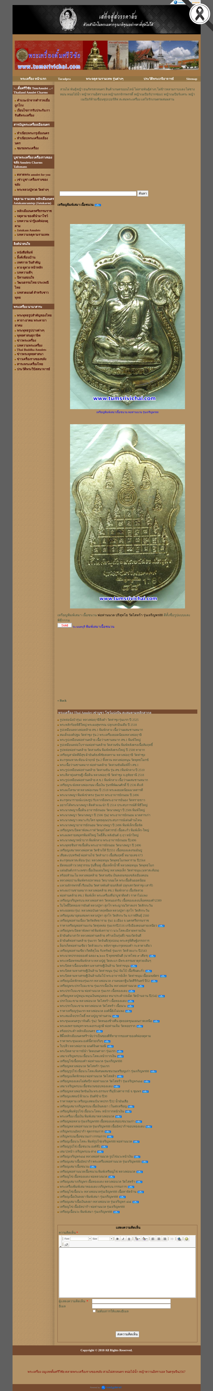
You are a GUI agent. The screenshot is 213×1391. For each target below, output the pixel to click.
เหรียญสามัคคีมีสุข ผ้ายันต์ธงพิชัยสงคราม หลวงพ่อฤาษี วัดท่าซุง (102, 755)
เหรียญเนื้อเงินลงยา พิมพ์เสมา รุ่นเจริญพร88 (89, 1196)
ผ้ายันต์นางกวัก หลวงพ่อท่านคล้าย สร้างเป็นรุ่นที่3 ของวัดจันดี (101, 935)
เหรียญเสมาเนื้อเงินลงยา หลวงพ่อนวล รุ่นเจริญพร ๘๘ (95, 1201)
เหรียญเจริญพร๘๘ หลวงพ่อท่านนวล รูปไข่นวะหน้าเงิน (96, 1156)
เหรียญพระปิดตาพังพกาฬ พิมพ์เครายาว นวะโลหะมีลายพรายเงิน (103, 930)
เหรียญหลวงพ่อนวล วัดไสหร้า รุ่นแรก (85, 1066)
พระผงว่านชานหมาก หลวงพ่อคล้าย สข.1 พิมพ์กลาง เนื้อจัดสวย (101, 890)
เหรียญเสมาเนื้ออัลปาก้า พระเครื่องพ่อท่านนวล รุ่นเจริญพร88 (100, 1161)
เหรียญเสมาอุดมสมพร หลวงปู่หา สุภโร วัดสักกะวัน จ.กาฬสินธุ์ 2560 (104, 915)
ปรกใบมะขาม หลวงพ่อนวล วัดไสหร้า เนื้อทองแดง (93, 1001)
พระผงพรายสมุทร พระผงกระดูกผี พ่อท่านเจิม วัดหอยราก (97, 1026)
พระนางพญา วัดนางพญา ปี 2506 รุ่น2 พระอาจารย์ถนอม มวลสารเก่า (105, 815)
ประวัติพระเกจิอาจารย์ (159, 79)
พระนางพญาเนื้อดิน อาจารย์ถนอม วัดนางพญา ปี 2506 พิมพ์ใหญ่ (102, 810)
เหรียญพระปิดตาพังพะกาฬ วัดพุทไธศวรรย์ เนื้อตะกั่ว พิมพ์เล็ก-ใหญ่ (104, 830)
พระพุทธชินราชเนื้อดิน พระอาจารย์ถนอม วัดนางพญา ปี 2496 (100, 845)
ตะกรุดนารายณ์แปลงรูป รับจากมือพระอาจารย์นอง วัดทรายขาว (102, 800)
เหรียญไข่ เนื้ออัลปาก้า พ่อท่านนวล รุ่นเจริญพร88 (92, 1206)
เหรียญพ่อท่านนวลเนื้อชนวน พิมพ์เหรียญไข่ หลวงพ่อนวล (97, 1171)
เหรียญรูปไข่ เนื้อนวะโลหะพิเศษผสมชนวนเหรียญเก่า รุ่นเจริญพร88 (104, 1071)
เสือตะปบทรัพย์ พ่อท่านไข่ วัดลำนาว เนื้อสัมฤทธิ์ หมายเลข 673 (101, 855)
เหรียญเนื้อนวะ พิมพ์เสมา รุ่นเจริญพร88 (86, 1211)
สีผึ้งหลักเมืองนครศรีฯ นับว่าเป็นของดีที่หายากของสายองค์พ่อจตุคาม (105, 1036)
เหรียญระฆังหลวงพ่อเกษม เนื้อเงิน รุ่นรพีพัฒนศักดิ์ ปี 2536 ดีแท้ (101, 785)
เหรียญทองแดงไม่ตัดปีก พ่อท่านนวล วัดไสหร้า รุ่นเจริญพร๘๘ (101, 1081)
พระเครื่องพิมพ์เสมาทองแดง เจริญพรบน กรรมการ (93, 1186)
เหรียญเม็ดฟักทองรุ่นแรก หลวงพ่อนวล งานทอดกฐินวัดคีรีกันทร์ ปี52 (105, 980)
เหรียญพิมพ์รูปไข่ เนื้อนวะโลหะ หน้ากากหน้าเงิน (92, 1111)
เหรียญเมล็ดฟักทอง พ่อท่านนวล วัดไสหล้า (88, 1076)
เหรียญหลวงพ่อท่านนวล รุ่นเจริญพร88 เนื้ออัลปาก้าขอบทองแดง (102, 1126)
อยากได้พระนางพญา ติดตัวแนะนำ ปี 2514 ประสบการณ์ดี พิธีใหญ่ (104, 805)
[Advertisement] (127, 114)
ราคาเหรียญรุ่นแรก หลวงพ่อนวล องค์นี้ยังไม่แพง (92, 1011)
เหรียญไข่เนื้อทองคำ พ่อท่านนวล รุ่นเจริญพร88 (91, 1061)
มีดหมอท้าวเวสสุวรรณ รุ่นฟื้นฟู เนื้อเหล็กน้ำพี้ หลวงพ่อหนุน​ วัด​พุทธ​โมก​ (107, 865)
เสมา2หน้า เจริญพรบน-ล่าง (78, 1151)
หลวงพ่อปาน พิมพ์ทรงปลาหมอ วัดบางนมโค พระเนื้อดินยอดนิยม (103, 880)
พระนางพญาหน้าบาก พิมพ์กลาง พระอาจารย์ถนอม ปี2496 (98, 840)
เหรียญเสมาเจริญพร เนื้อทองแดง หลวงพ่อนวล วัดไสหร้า (97, 1181)
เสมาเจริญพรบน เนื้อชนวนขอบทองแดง (86, 1086)
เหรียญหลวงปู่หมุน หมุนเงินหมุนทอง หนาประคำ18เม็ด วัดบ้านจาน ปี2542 (108, 996)
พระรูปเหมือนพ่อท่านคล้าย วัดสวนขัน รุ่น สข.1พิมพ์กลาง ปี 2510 (102, 770)
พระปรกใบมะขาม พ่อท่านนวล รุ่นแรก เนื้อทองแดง (93, 991)
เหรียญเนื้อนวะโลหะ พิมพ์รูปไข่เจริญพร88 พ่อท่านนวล (96, 1141)
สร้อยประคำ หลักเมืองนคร (77, 1031)
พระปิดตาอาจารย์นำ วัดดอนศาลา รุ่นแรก (88, 1051)
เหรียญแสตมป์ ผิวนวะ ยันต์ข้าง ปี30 (83, 1096)
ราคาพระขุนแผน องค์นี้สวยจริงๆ (81, 1041)
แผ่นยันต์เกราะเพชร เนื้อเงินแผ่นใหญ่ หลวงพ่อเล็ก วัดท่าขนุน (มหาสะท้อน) (109, 870)
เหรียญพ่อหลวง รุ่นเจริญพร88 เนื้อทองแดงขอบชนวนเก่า (97, 1121)
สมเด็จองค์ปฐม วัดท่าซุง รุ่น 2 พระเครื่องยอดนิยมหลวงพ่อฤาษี (101, 734)
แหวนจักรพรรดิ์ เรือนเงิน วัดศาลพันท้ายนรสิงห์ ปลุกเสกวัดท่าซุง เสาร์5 (106, 885)
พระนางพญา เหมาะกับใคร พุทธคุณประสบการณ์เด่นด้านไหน (101, 820)
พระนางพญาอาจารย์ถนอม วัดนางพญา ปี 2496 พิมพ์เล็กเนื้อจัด (101, 825)
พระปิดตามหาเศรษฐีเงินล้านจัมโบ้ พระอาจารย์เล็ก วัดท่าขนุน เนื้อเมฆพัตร (109, 975)
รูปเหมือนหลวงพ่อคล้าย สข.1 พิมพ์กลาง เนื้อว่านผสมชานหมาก (101, 729)
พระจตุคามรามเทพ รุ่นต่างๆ (104, 79)
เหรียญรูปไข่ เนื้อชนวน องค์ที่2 (80, 1146)
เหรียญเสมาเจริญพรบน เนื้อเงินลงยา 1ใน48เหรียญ (93, 1106)
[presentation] (124, 1322)
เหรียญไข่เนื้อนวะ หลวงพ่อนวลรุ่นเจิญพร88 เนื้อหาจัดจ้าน (98, 1191)
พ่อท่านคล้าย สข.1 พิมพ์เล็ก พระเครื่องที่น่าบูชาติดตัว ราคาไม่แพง (103, 895)
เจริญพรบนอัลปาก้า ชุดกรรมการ (82, 1131)
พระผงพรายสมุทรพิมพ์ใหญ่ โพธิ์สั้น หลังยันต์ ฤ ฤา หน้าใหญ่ (99, 835)
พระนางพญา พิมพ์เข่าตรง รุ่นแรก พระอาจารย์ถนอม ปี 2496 (99, 795)
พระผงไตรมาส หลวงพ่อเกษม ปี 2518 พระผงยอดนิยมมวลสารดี (101, 790)
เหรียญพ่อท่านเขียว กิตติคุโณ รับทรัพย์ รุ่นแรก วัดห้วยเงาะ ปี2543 (103, 950)
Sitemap (191, 79)
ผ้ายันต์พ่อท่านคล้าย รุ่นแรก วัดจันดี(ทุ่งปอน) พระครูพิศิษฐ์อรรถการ (104, 940)
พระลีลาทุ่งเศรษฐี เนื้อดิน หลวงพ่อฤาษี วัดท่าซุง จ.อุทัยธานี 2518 (102, 775)
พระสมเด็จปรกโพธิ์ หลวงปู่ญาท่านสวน (85, 1016)
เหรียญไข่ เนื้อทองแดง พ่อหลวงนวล (83, 1176)
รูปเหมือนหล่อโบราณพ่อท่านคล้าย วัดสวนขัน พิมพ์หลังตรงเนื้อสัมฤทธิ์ (106, 745)
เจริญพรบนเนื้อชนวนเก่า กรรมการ (83, 1136)
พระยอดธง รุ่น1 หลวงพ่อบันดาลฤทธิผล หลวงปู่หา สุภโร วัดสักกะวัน (104, 910)
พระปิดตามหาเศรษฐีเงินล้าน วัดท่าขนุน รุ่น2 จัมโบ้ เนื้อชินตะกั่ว (102, 970)
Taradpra (64, 79)
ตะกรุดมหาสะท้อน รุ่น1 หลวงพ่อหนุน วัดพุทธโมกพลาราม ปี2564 (102, 860)
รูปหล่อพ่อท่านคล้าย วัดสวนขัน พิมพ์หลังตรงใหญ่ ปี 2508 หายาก (102, 750)
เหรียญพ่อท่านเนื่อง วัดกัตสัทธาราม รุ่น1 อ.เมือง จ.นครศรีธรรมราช (104, 920)
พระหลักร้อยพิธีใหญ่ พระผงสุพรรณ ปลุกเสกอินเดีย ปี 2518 (98, 724)
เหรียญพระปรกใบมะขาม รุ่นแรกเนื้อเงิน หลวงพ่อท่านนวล (98, 986)
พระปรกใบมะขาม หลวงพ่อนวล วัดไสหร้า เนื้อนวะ (93, 1006)
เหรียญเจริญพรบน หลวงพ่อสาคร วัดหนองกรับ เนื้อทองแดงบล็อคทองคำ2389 (111, 900)
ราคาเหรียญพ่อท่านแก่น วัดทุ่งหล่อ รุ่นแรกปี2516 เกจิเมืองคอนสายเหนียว (108, 925)
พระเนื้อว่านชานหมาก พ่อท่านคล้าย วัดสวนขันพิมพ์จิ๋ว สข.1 (99, 765)
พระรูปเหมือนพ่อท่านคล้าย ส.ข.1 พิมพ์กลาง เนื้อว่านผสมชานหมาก (104, 780)
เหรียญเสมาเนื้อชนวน (74, 1166)
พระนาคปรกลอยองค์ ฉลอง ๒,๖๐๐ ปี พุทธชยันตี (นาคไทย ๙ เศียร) (104, 955)
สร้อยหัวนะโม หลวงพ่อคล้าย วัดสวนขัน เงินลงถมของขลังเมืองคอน (104, 875)
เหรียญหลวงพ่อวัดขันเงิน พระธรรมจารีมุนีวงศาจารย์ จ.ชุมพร (100, 1091)
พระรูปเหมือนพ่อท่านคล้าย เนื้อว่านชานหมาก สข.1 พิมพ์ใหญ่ (100, 740)
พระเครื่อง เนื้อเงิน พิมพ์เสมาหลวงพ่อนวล (87, 1116)
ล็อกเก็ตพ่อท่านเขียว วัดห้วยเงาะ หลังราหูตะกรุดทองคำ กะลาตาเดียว (106, 945)
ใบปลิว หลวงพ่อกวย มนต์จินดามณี (83, 1046)
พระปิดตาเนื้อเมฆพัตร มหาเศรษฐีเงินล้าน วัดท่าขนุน (95, 965)
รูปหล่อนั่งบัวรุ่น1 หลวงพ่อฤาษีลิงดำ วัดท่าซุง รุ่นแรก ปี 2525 (99, 719)
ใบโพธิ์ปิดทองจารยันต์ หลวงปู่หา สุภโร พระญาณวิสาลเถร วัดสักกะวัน (106, 905)
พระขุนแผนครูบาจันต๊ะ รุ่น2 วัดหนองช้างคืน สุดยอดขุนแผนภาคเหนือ (106, 1021)
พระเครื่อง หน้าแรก (33, 79)
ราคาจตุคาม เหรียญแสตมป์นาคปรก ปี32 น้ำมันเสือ (94, 1101)
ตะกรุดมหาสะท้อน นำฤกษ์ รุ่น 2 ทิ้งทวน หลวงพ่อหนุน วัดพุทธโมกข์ (104, 760)
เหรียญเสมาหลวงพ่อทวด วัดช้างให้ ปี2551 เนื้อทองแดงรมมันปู (101, 850)
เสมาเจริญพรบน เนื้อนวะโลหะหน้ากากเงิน (88, 1056)
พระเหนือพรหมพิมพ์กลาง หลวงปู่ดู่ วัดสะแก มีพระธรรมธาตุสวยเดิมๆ (105, 960)
